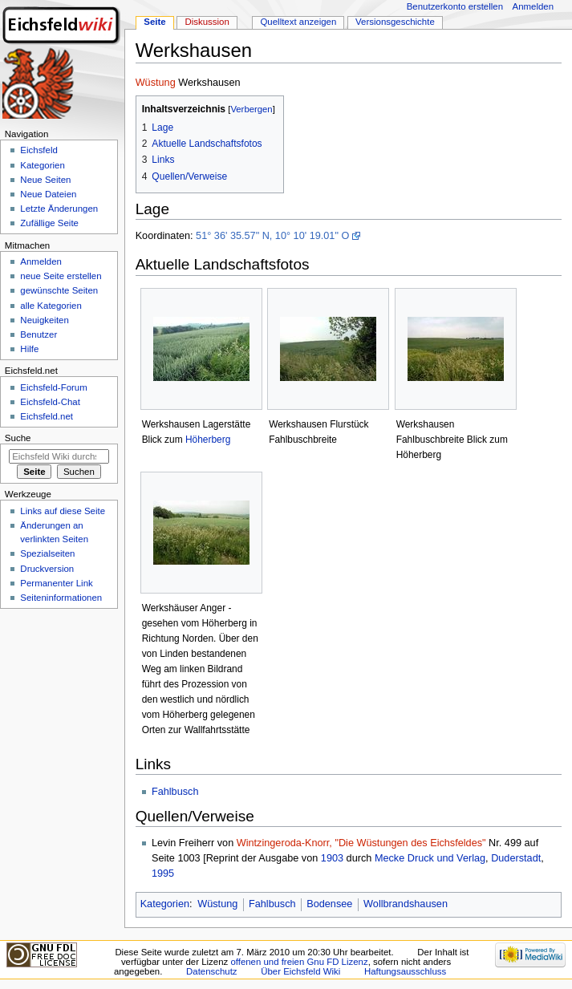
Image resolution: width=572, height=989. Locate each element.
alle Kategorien (50, 305)
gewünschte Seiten (59, 290)
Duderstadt (516, 858)
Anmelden (533, 6)
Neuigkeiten (44, 320)
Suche (18, 438)
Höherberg (207, 439)
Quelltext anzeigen (298, 21)
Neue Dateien (48, 194)
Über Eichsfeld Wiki (300, 971)
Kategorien (164, 904)
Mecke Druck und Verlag (430, 858)
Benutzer (38, 334)
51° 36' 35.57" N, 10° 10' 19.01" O (272, 235)
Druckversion (47, 569)
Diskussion (207, 21)
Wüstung (156, 82)
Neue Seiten (45, 179)
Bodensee (329, 904)
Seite (154, 21)
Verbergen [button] (251, 109)
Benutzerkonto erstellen (455, 6)
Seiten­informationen (61, 597)
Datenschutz (211, 971)
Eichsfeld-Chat (49, 402)
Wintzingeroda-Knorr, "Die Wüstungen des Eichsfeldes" (361, 843)
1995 (163, 873)
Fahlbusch (175, 791)
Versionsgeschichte (395, 21)
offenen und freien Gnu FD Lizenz (298, 962)
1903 (332, 858)
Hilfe (29, 349)
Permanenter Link (56, 583)
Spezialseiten (47, 553)
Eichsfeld (38, 150)
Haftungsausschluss (405, 971)
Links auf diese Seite (62, 511)
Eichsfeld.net (46, 416)
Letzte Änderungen (59, 208)
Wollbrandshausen (405, 904)
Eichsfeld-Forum (53, 387)
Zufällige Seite (49, 223)
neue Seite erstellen (60, 276)
